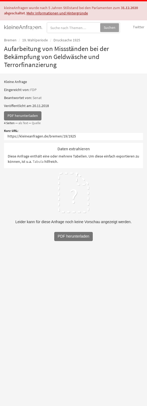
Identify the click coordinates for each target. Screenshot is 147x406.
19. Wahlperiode (35, 40)
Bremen (10, 40)
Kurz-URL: (11, 131)
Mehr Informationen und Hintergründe (57, 13)
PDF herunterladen (22, 115)
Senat (37, 97)
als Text (23, 123)
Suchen (109, 27)
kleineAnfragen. (23, 27)
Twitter (138, 27)
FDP (33, 89)
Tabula (38, 161)
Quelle (36, 123)
